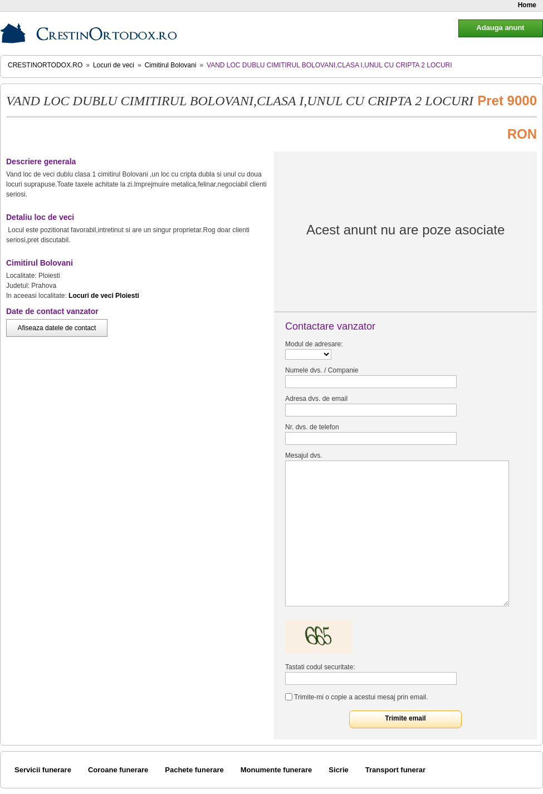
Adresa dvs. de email (316, 399)
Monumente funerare (276, 770)
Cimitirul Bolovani (171, 65)
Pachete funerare (194, 770)
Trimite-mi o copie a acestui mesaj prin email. (361, 697)
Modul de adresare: (314, 344)
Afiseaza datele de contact (57, 328)
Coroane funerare (118, 770)
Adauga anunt (500, 27)
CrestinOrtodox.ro (45, 65)
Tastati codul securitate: (320, 667)
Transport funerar (395, 770)
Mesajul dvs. (303, 455)
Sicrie (338, 770)
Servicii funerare (42, 770)
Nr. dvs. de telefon (312, 427)
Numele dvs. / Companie (321, 370)
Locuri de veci (113, 65)
